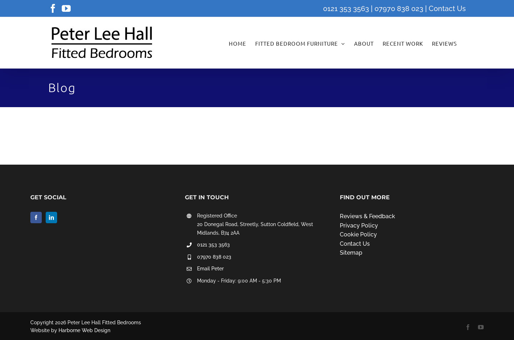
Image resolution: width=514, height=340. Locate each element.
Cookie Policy (358, 234)
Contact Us (447, 8)
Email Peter (210, 268)
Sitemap (351, 252)
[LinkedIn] (51, 217)
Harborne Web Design (84, 330)
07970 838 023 (398, 8)
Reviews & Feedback (367, 216)
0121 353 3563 (346, 8)
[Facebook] (36, 217)
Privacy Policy (359, 225)
